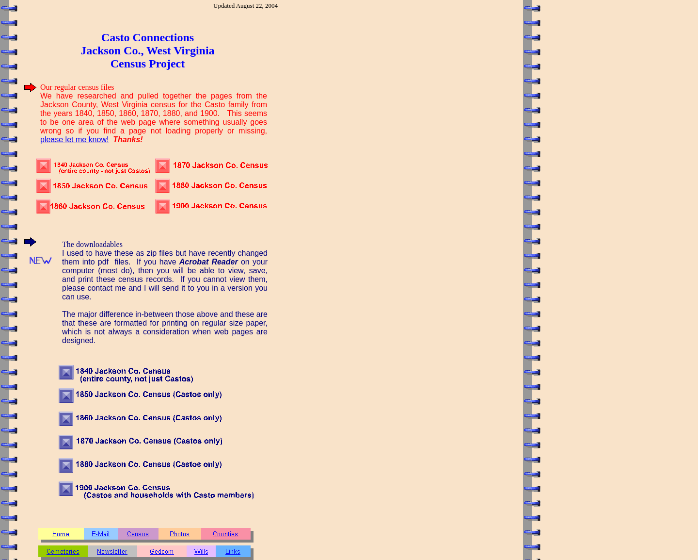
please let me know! (74, 139)
